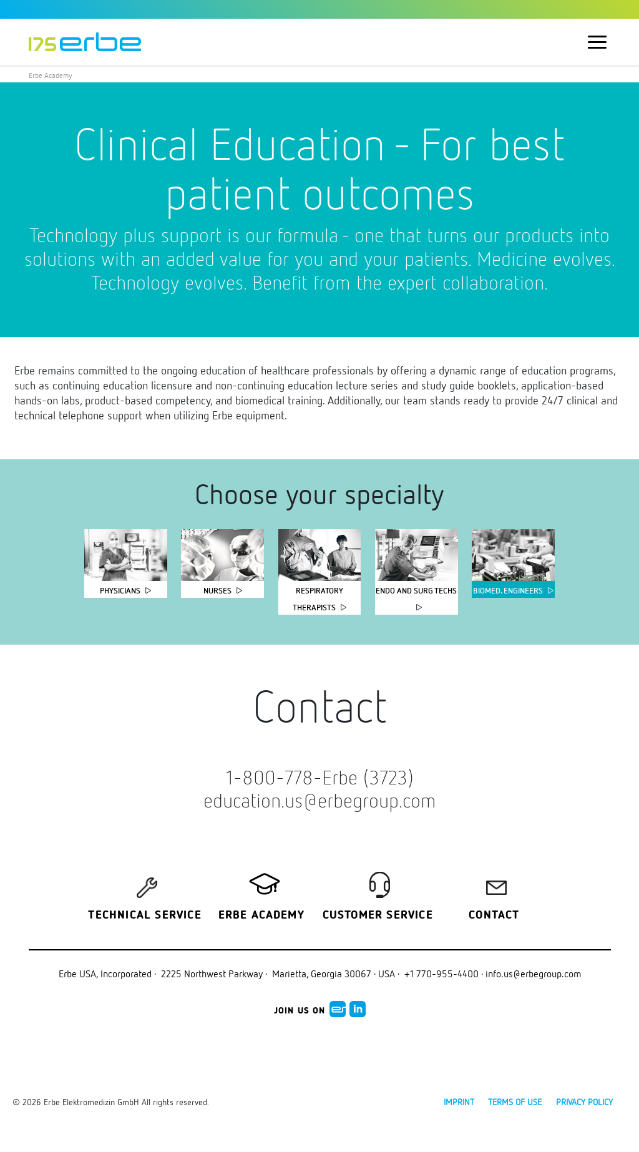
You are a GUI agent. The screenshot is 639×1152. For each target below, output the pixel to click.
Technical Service (144, 915)
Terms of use (515, 1101)
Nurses (217, 590)
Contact (494, 915)
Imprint (459, 1101)
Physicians (120, 590)
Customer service (378, 915)
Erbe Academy (50, 75)
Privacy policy (584, 1101)
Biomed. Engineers (508, 590)
